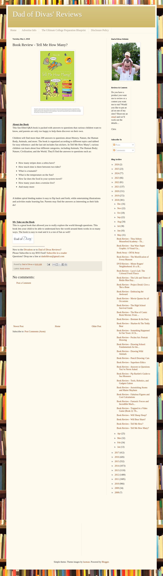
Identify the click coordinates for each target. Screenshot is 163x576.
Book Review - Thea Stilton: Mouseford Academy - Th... (130, 240)
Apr (119, 433)
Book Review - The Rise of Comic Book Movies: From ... (132, 313)
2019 (117, 195)
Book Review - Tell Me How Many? (133, 428)
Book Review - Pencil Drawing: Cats (133, 358)
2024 (117, 173)
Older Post (96, 326)
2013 (117, 470)
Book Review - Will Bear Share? (131, 419)
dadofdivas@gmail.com (52, 256)
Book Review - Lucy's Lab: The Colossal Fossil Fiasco (131, 272)
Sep (119, 217)
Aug (119, 222)
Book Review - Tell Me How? (130, 424)
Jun (119, 230)
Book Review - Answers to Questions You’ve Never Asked (133, 368)
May (119, 235)
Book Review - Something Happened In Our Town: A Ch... (133, 331)
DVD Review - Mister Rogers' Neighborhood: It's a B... (130, 265)
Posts (116, 145)
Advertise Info (29, 30)
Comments (119, 150)
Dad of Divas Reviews (49, 249)
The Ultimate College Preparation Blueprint (64, 30)
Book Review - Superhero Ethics (131, 362)
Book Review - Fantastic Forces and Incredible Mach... (133, 402)
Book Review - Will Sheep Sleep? (132, 415)
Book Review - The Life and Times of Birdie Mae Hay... (133, 279)
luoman (86, 562)
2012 (117, 475)
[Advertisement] (57, 304)
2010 (117, 484)
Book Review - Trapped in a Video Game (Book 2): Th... (132, 409)
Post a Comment (23, 283)
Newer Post (18, 326)
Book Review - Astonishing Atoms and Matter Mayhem (132, 388)
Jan (119, 447)
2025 (117, 169)
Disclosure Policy (100, 30)
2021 (117, 187)
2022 (117, 182)
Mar (119, 438)
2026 (117, 164)
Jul (118, 226)
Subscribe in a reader (57, 252)
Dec (119, 204)
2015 (117, 461)
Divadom (28, 249)
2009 (117, 488)
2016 (117, 457)
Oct (119, 213)
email (113, 117)
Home (13, 30)
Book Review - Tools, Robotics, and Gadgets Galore (133, 382)
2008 (117, 492)
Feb (119, 442)
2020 (117, 191)
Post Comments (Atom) (35, 331)
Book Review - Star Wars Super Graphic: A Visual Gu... (131, 247)
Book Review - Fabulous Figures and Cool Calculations (133, 395)
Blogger (105, 562)
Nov (119, 208)
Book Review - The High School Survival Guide (131, 306)
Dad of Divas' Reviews (47, 14)
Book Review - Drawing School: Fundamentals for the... (131, 345)
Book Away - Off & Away (128, 252)
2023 (117, 178)
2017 (117, 452)
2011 (117, 479)
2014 (117, 466)
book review (25, 269)
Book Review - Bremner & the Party (133, 319)
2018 (117, 200)
